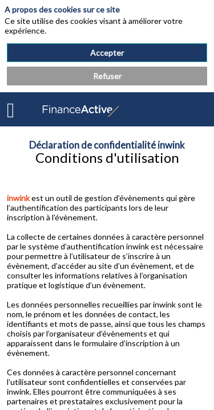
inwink (18, 198)
